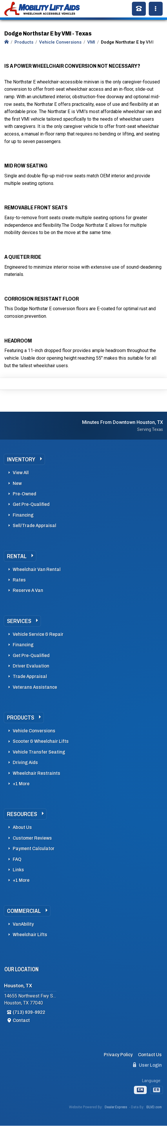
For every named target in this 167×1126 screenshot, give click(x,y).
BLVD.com (154, 1107)
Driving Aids (25, 762)
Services (19, 621)
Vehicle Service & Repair (38, 634)
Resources (22, 814)
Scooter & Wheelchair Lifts (41, 741)
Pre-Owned (24, 494)
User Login (147, 1065)
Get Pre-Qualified (31, 504)
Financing (23, 515)
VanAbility (23, 924)
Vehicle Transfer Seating (39, 752)
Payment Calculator (34, 848)
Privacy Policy (118, 1054)
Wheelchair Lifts (30, 934)
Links (18, 869)
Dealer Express (116, 1107)
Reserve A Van (28, 590)
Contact (21, 1020)
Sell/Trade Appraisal (34, 525)
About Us (22, 827)
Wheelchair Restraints (36, 773)
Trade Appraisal (30, 676)
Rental (17, 556)
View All (21, 472)
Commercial (24, 911)
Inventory (21, 459)
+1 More (21, 783)
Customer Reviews (32, 838)
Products (20, 717)
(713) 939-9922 (29, 1012)
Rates (19, 580)
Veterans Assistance (35, 687)
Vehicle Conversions (34, 731)
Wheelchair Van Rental (37, 569)
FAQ (17, 859)
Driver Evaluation (31, 666)
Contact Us (150, 1054)
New (17, 483)
